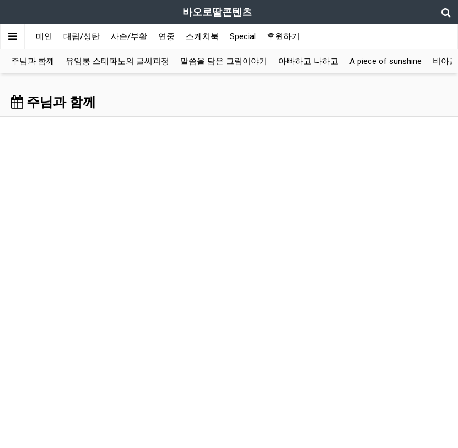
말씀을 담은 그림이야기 (223, 61)
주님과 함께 (33, 61)
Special (243, 36)
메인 (44, 36)
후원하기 (283, 36)
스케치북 (202, 36)
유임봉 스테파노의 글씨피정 (117, 61)
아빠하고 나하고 (308, 61)
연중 (166, 36)
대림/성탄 (81, 36)
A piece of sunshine (385, 61)
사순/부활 (129, 36)
